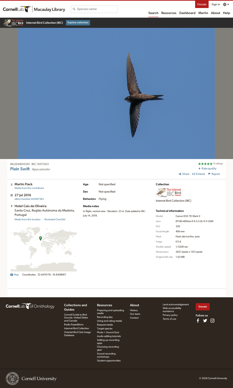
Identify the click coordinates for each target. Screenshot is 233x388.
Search (153, 13)
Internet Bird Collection (76, 328)
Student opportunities (109, 360)
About (215, 13)
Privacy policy (170, 315)
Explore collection (78, 22)
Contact (134, 318)
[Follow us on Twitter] (205, 320)
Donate (201, 4)
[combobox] (97, 9)
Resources (168, 13)
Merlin (203, 13)
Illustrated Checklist (54, 219)
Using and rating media (109, 321)
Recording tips (105, 317)
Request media (105, 325)
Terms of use (169, 319)
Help (226, 13)
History (134, 310)
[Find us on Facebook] (198, 320)
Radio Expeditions (74, 324)
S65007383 (29, 199)
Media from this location (28, 219)
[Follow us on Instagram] (212, 320)
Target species (104, 328)
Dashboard (187, 13)
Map (14, 274)
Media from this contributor (29, 188)
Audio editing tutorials (109, 336)
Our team (135, 314)
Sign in (216, 4)
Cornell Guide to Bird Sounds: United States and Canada (76, 317)
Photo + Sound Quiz (108, 332)
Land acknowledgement (176, 304)
